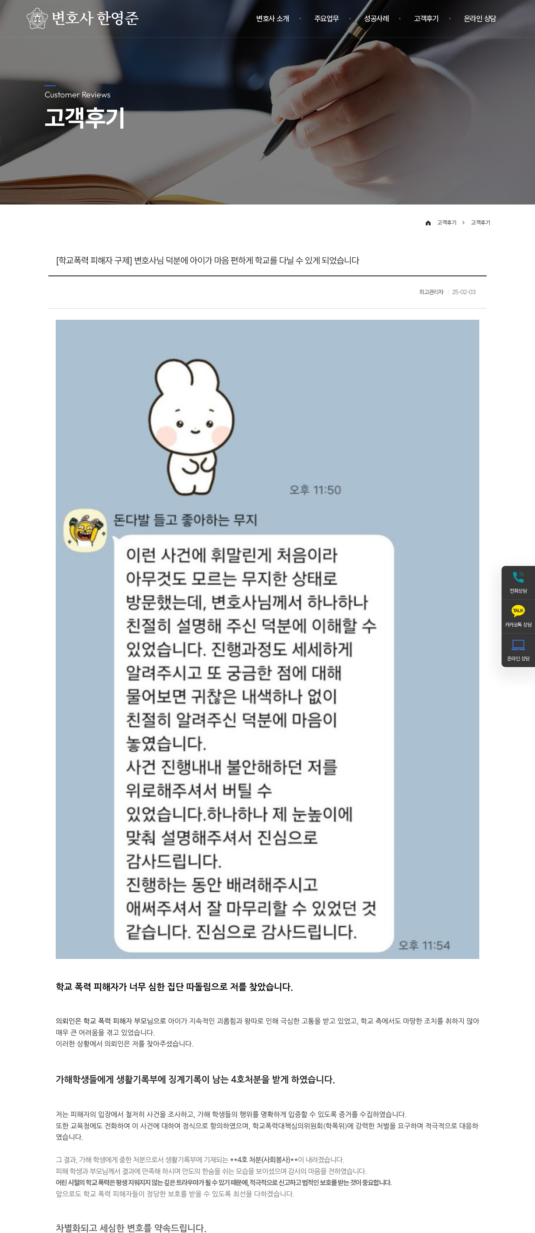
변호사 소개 (272, 18)
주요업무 (326, 18)
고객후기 (426, 18)
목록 (468, 1056)
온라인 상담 (480, 18)
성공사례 (376, 18)
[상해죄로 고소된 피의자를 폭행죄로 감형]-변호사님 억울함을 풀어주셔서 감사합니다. (180, 1032)
